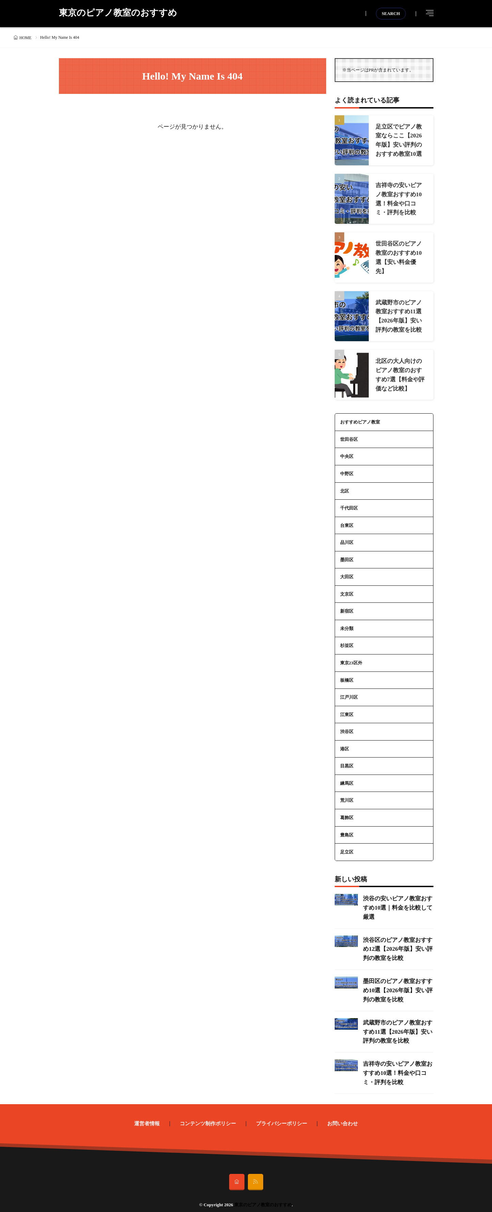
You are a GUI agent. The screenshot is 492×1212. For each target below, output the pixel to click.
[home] (236, 1174)
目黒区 (346, 761)
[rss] (255, 1174)
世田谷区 (349, 435)
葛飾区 (346, 813)
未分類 (346, 624)
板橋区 (346, 675)
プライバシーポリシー (281, 1116)
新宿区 (346, 607)
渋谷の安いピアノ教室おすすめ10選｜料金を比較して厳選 (396, 903)
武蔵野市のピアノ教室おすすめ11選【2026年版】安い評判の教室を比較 (396, 1025)
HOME (25, 37)
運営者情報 (147, 1116)
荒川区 (346, 796)
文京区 (346, 590)
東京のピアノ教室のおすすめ (118, 13)
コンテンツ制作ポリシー (208, 1116)
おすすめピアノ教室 (360, 418)
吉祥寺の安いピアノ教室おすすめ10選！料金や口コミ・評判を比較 (396, 1065)
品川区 (346, 538)
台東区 (346, 521)
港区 (344, 744)
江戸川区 (349, 693)
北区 (344, 486)
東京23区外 (351, 658)
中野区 (346, 469)
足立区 (346, 847)
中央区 (346, 452)
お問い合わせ (342, 1116)
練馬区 (346, 778)
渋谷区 (346, 727)
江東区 (346, 710)
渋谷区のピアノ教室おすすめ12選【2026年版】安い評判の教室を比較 (396, 943)
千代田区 (349, 504)
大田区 (346, 572)
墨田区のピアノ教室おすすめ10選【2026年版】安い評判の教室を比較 (396, 984)
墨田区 (346, 555)
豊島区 (346, 830)
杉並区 (346, 641)
